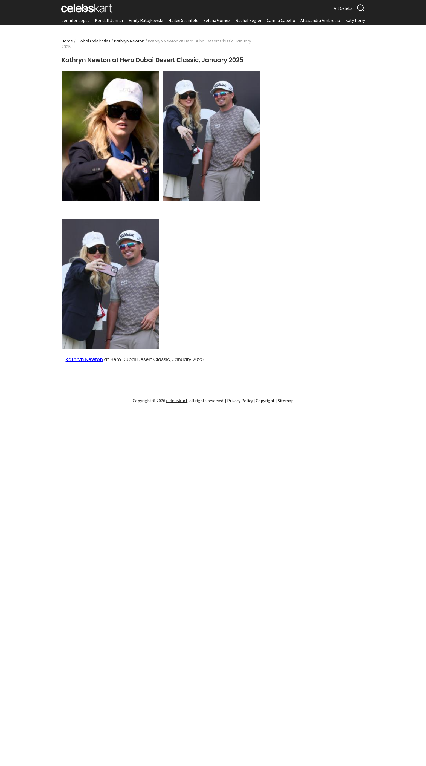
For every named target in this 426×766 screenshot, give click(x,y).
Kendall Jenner (109, 20)
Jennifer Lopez (76, 20)
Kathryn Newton (129, 41)
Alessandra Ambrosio (320, 20)
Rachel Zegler (249, 20)
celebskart (176, 400)
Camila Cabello (281, 20)
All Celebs (343, 8)
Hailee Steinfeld (183, 20)
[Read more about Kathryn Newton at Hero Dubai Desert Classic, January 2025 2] (211, 136)
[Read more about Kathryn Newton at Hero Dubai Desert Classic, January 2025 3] (110, 284)
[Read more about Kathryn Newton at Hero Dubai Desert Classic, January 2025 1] (110, 136)
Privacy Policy (240, 400)
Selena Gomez (217, 20)
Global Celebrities (94, 41)
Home (67, 41)
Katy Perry (355, 20)
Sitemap (286, 400)
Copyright (265, 400)
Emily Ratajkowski (146, 20)
